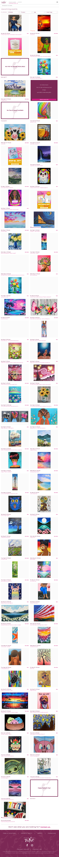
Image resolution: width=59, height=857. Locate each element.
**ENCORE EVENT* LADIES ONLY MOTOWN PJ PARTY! (40, 56)
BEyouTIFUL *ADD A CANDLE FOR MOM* (38, 340)
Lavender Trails (4, 559)
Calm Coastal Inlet (33, 493)
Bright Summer (33, 690)
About (40, 833)
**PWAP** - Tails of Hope (35, 231)
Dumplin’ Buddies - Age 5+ (6, 734)
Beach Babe (32, 559)
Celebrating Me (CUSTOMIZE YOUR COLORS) (10, 209)
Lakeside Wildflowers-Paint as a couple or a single (11, 624)
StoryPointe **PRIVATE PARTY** (36, 78)
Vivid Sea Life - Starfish (5, 646)
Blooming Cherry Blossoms (6, 581)
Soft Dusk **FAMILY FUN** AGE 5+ (7, 799)
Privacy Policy (23, 849)
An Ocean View (33, 581)
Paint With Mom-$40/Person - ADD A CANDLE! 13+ (40, 318)
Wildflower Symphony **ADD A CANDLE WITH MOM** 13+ (12, 362)
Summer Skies (4, 231)
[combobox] (13, 12)
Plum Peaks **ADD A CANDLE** (7, 187)
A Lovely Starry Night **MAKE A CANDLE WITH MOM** (40, 384)
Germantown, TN (5, 5)
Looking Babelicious (5, 668)
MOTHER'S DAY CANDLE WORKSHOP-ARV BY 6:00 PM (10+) (12, 275)
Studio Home (12, 2)
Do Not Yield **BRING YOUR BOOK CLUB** (9, 493)
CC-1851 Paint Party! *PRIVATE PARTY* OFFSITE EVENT (40, 777)
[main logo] (3, 1)
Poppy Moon (32, 537)
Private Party (26, 833)
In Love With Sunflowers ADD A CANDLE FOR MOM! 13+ (41, 406)
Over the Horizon (4, 318)
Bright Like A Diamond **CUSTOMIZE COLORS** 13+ (40, 362)
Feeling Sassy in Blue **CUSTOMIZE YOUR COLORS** (11, 34)
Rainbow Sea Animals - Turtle (6, 690)
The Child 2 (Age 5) (4, 777)
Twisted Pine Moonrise (5, 537)
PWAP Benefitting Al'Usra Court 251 (8, 821)
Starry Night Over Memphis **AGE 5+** (37, 734)
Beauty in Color (33, 122)
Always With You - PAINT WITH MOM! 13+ (38, 428)
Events (20, 2)
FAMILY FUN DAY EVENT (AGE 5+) (7, 756)
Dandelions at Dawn (34, 646)
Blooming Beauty (33, 275)
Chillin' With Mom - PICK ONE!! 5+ (7, 428)
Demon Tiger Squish (5, 515)
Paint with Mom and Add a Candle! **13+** (9, 384)
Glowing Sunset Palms (34, 471)
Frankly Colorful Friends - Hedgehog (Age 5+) (39, 187)
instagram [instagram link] (32, 845)
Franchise (52, 833)
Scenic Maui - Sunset (34, 253)
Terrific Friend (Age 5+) (34, 756)
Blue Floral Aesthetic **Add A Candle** (8, 253)
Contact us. (45, 827)
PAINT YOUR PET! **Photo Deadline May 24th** (39, 712)
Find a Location (9, 833)
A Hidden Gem (4, 100)
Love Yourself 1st (33, 515)
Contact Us (37, 849)
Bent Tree (32, 668)
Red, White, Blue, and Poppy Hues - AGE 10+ (38, 624)
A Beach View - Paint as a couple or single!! (9, 712)
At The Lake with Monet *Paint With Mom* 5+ (9, 406)
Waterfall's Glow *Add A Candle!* (36, 165)
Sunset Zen (32, 34)
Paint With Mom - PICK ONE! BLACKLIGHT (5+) (10, 340)
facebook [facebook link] (27, 845)
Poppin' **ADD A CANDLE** (6, 471)
